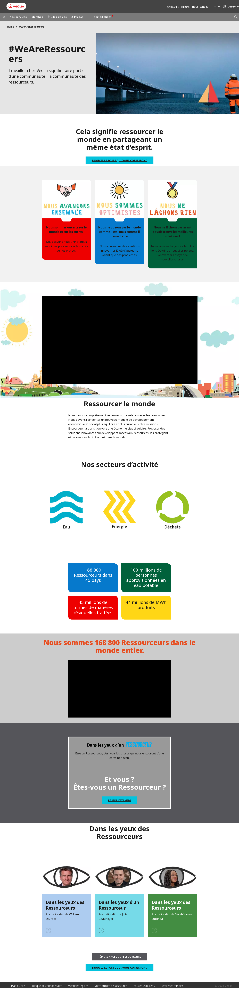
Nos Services (18, 17)
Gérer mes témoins (172, 986)
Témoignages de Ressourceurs (119, 956)
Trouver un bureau (144, 986)
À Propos (77, 17)
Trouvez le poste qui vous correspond (119, 160)
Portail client (103, 17)
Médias (185, 6)
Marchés (37, 17)
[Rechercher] (236, 17)
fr (215, 6)
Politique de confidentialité (46, 986)
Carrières (173, 6)
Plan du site (18, 986)
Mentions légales (78, 986)
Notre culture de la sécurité (110, 986)
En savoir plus (172, 896)
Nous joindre (200, 6)
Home (10, 26)
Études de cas (57, 17)
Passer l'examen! (119, 800)
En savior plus (66, 896)
